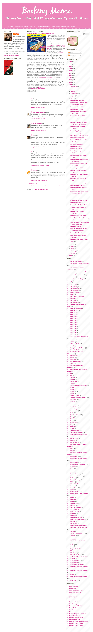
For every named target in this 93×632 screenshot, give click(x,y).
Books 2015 (73, 326)
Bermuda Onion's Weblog (76, 590)
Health (71, 413)
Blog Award (73, 300)
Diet (71, 373)
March (73, 248)
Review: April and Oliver (77, 168)
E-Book (72, 379)
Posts (70, 52)
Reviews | (26, 26)
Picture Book (73, 488)
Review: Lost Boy (75, 226)
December (74, 86)
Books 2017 (73, 330)
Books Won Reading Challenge (79, 336)
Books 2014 (73, 324)
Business (72, 340)
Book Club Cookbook (75, 594)
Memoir (72, 450)
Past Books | (10, 26)
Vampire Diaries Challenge (77, 549)
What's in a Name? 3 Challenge (79, 566)
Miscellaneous (35, 88)
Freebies (72, 401)
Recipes (72, 497)
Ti (33, 135)
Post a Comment (32, 183)
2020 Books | (19, 26)
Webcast (72, 558)
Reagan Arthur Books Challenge (79, 493)
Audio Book (73, 284)
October (73, 91)
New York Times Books (76, 617)
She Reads (73, 515)
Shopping (72, 521)
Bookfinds (72, 598)
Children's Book (74, 344)
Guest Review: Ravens (77, 137)
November (74, 89)
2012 (70, 77)
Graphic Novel (74, 407)
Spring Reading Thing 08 (77, 533)
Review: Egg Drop (75, 131)
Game (71, 403)
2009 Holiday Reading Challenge (79, 263)
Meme (71, 448)
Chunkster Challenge (76, 350)
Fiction (72, 391)
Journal (72, 428)
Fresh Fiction (73, 608)
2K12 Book (73, 273)
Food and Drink (74, 395)
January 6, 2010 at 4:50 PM (39, 180)
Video (71, 551)
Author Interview (74, 288)
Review (42, 88)
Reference (73, 499)
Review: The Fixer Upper (77, 233)
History (72, 417)
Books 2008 (73, 312)
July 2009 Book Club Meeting (78, 200)
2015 (70, 71)
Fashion (72, 389)
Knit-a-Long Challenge (76, 432)
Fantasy (72, 387)
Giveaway (72, 405)
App (71, 281)
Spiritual (72, 531)
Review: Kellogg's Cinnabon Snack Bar (40, 33)
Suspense (73, 535)
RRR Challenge (74, 509)
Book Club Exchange (76, 308)
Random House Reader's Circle (78, 621)
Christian (72, 346)
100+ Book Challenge (76, 261)
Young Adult (73, 580)
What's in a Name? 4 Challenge (79, 570)
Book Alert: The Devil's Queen (79, 135)
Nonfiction (73, 478)
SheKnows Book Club (76, 517)
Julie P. (17, 33)
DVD (71, 375)
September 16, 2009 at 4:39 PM (40, 165)
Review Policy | (65, 26)
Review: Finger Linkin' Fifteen (79, 239)
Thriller (72, 545)
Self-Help (72, 513)
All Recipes (72, 588)
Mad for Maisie (74, 438)
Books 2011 (73, 318)
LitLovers (72, 612)
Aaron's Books (73, 586)
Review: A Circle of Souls (77, 107)
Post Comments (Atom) (41, 189)
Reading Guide (74, 491)
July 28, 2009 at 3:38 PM (38, 147)
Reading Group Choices (76, 623)
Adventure (73, 277)
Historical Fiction (75, 415)
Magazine (72, 440)
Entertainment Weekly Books (77, 606)
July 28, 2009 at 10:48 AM (38, 130)
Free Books (73, 399)
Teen (71, 537)
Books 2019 (73, 334)
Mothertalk (73, 466)
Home (73, 26)
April (72, 246)
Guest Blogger (74, 409)
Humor (72, 421)
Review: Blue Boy (75, 133)
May (72, 244)
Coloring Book (74, 355)
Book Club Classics (75, 592)
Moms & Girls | (56, 26)
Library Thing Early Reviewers (78, 434)
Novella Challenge (75, 480)
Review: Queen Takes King (78, 183)
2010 (70, 82)
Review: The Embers (76, 148)
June (72, 241)
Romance (72, 505)
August (73, 96)
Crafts (71, 363)
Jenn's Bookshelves (39, 112)
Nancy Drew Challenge (76, 476)
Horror (72, 419)
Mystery (72, 472)
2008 (70, 255)
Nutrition (72, 482)
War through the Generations (78, 556)
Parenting (72, 486)
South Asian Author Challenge (78, 527)
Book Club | (33, 26)
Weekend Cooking (75, 560)
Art (70, 283)
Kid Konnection (74, 430)
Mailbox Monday (74, 442)
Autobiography (74, 290)
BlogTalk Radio (74, 302)
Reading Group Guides (76, 625)
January (73, 253)
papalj (35, 170)
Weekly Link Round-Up (76, 564)
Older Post (62, 186)
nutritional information (45, 77)
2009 (70, 84)
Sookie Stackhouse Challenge (78, 525)
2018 (70, 64)
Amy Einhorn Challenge (77, 279)
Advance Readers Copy (76, 275)
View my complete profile (11, 55)
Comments (72, 55)
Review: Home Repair (76, 202)
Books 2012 (73, 320)
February (73, 251)
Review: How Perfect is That (78, 205)
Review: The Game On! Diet (78, 116)
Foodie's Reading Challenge (78, 397)
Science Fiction (74, 511)
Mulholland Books (74, 615)
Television (73, 539)
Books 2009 (73, 314)
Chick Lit (72, 342)
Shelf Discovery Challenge (77, 519)
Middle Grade (74, 456)
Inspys (72, 424)
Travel (71, 547)
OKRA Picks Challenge (76, 484)
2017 (70, 66)
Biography (73, 298)
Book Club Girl (73, 596)
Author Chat (73, 287)
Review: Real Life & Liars (77, 185)
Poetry (72, 489)
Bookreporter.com (74, 600)
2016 (70, 68)
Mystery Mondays (75, 474)
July (72, 98)
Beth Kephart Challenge (77, 296)
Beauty (72, 294)
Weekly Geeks (74, 562)
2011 (70, 80)
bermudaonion (37, 123)
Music (71, 470)
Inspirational (73, 422)
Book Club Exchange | (44, 26)
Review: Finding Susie (76, 144)
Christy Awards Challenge (77, 348)
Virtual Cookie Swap (76, 555)
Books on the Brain (75, 602)
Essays (72, 383)
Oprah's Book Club (74, 619)
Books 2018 (73, 332)
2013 (70, 75)
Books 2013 (73, 322)
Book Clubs (73, 310)
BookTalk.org (73, 604)
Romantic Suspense (75, 507)
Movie (71, 468)
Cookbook (73, 359)
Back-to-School (74, 292)
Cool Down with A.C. (76, 361)
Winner (72, 574)
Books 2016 (73, 328)
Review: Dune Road (76, 146)
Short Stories (73, 523)
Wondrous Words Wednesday (78, 576)
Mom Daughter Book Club (77, 464)
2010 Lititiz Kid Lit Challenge (78, 271)
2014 (70, 73)
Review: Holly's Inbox (76, 109)
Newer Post (30, 186)
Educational (73, 381)
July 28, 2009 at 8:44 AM (38, 118)
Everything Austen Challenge (78, 385)
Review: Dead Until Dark (77, 100)
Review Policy (74, 503)
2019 (70, 61)
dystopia (72, 377)
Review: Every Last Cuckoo (78, 215)
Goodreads (72, 610)
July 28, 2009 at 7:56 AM (38, 107)
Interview (72, 426)
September (74, 93)
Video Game (73, 553)
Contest (72, 357)
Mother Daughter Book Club (77, 613)
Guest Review (74, 411)
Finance (72, 393)
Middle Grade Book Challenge (78, 458)
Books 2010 (73, 316)
